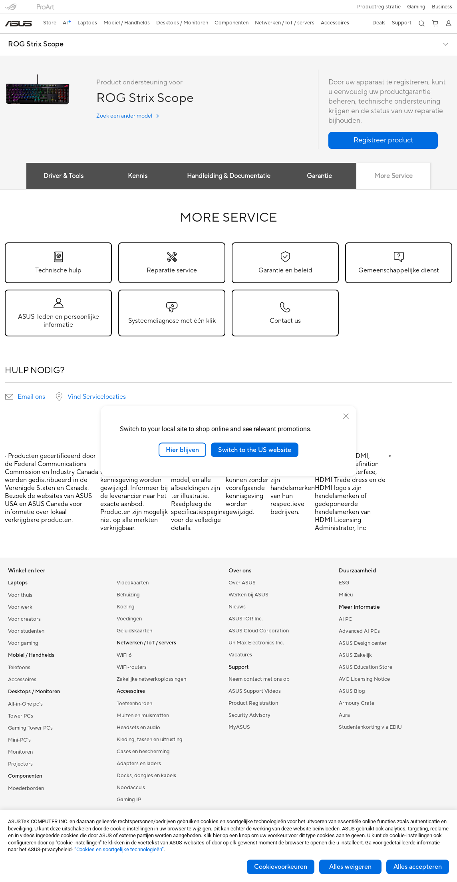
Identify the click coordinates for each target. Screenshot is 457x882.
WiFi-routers (132, 667)
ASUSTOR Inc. (245, 619)
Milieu (346, 595)
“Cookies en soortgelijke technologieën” (119, 849)
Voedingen (129, 619)
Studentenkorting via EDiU (370, 727)
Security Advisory (249, 715)
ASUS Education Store (365, 667)
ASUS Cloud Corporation (258, 631)
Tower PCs (20, 716)
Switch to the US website (254, 450)
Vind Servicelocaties (97, 397)
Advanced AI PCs (359, 631)
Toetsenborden (134, 703)
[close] (346, 416)
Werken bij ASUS (248, 595)
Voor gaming (23, 643)
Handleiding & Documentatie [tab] (228, 176)
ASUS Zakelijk (355, 655)
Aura (344, 715)
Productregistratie (379, 7)
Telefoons (19, 667)
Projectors (20, 764)
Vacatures (240, 655)
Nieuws (237, 607)
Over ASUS (242, 583)
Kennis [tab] (137, 176)
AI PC (345, 619)
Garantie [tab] (319, 176)
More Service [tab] (395, 176)
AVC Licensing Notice (364, 679)
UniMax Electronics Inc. (256, 643)
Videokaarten (133, 583)
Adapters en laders (139, 763)
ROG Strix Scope (36, 44)
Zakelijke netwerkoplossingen (151, 679)
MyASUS (239, 727)
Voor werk (20, 607)
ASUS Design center (363, 643)
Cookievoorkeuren (280, 867)
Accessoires (22, 679)
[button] (416, 7)
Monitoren (20, 752)
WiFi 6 (124, 655)
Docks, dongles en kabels (146, 775)
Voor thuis (20, 595)
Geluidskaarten (134, 631)
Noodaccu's (131, 787)
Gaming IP (129, 799)
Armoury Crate (356, 703)
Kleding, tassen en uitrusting (150, 739)
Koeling (126, 607)
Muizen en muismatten (143, 715)
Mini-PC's (19, 740)
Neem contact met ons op (259, 679)
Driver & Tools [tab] (62, 176)
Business (442, 7)
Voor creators (24, 619)
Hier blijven (182, 450)
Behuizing (128, 595)
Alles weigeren (350, 867)
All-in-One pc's (25, 704)
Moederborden (26, 788)
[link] (18, 23)
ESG (344, 583)
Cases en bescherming (143, 751)
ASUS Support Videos (254, 691)
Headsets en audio (138, 727)
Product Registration (253, 703)
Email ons (31, 397)
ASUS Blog (352, 691)
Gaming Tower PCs (30, 728)
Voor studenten (26, 631)
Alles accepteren (417, 867)
